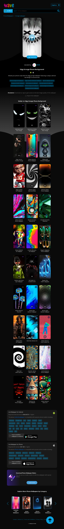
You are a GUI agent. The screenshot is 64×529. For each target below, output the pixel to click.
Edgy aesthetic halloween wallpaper (33, 80)
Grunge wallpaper (20, 16)
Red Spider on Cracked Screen (32, 281)
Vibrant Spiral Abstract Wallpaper (45, 311)
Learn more (32, 482)
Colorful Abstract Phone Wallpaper (45, 371)
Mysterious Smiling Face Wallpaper (32, 129)
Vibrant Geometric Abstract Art (32, 220)
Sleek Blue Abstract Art (32, 340)
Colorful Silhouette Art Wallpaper (32, 250)
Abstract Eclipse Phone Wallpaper (45, 190)
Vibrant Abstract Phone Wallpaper (32, 160)
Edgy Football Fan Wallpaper (19, 190)
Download (32, 57)
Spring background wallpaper (46, 83)
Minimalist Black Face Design (19, 129)
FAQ (45, 519)
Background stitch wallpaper (18, 83)
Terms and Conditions (29, 519)
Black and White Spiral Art (19, 371)
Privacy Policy (39, 519)
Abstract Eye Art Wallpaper (32, 402)
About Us (20, 519)
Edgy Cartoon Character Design (19, 160)
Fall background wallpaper (32, 83)
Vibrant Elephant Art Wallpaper (19, 250)
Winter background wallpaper (31, 85)
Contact (15, 519)
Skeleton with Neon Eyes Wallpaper (19, 281)
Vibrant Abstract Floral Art (19, 311)
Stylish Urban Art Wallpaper (19, 341)
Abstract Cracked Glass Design (45, 129)
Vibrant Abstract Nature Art (45, 402)
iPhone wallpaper (19, 449)
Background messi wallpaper (32, 88)
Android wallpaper (19, 417)
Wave (36, 65)
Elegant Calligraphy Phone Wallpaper (45, 250)
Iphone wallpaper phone (48, 80)
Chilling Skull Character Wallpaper (45, 160)
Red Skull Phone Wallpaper (19, 402)
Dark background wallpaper (17, 85)
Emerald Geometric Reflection (45, 220)
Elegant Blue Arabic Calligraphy (45, 281)
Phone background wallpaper (16, 80)
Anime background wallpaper (46, 85)
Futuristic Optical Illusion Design (32, 371)
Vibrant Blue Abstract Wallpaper (32, 311)
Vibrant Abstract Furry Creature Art (45, 341)
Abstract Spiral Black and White (32, 190)
